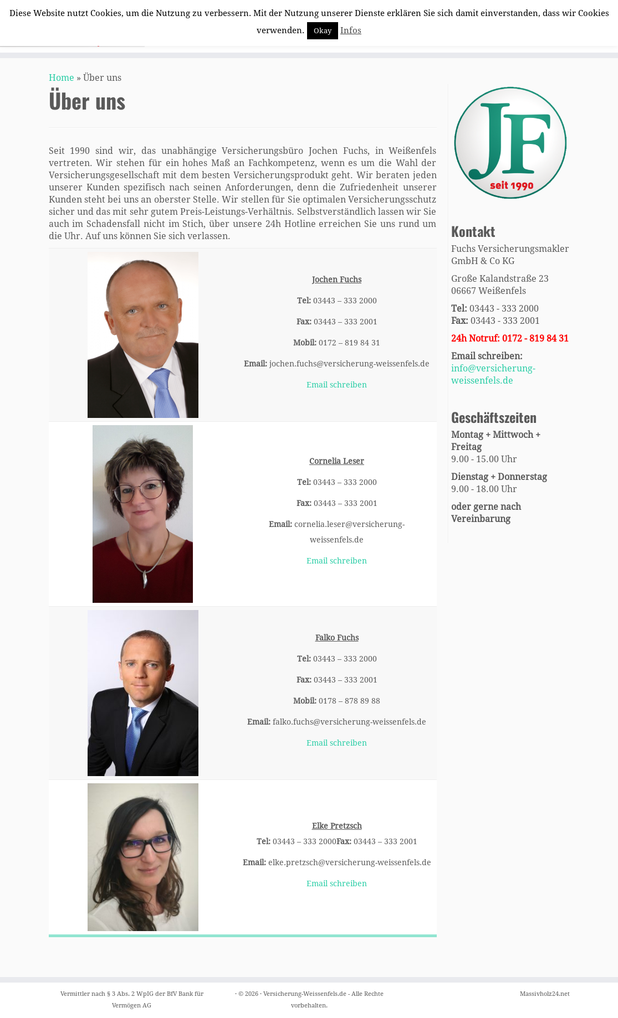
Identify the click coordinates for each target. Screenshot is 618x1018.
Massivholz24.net (545, 994)
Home (61, 78)
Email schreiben (337, 384)
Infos (350, 30)
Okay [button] (322, 31)
